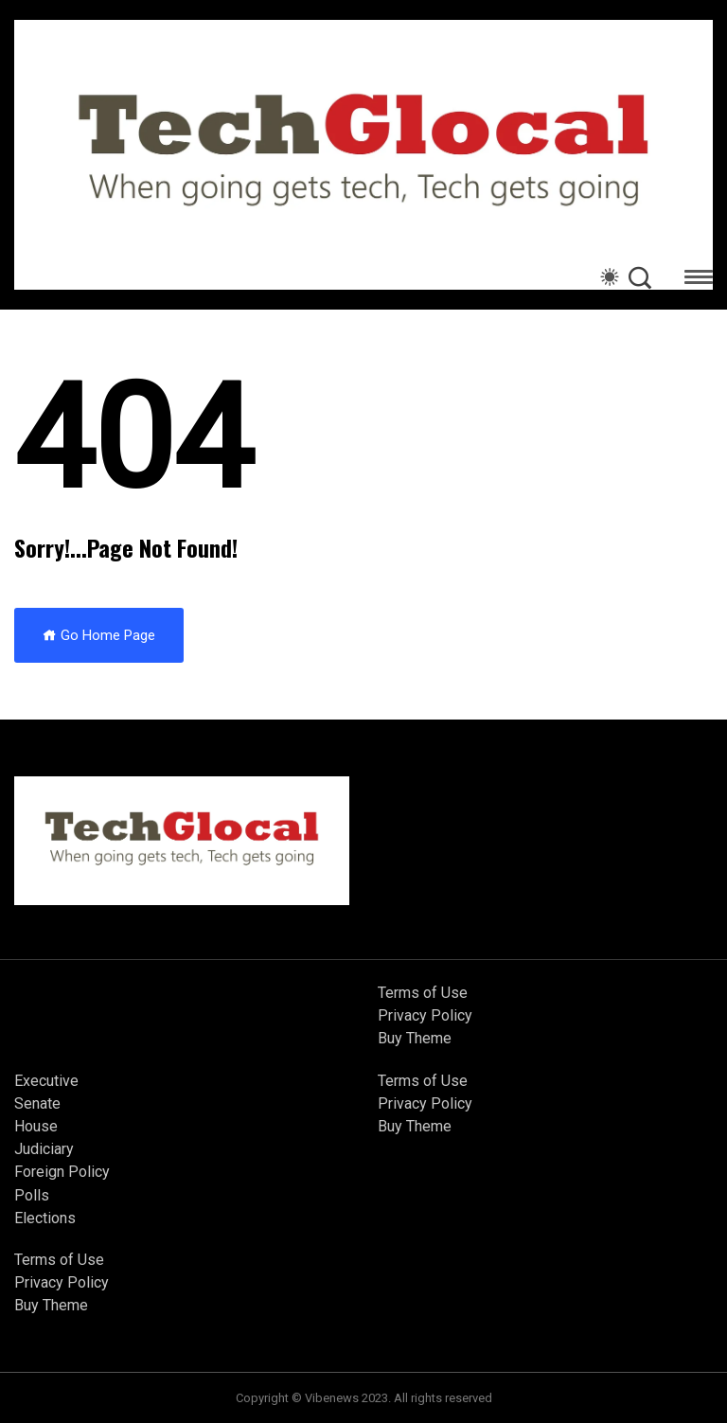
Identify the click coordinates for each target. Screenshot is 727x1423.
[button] (698, 280)
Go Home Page (99, 635)
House (36, 1126)
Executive (46, 1081)
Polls (31, 1195)
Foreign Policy (62, 1172)
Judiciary (44, 1149)
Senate (37, 1103)
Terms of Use (423, 993)
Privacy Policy (425, 1015)
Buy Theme (415, 1038)
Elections (45, 1218)
